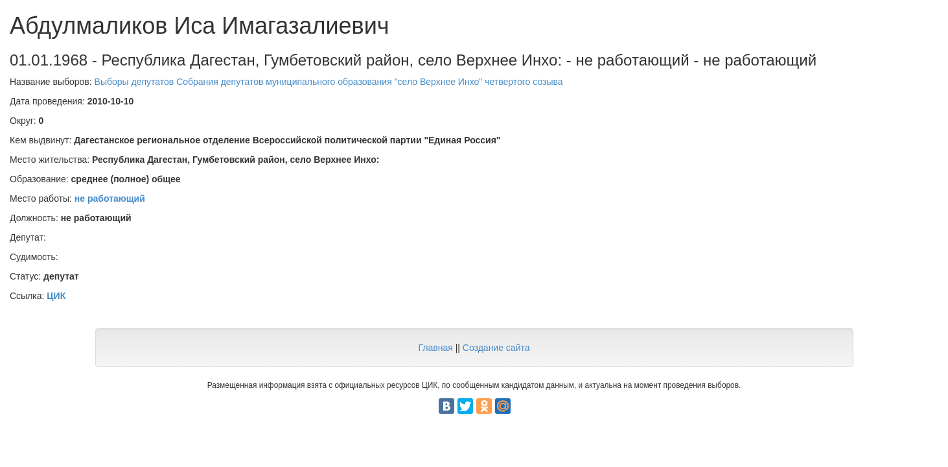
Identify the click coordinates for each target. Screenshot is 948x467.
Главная (435, 347)
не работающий (110, 198)
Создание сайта (496, 347)
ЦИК (56, 296)
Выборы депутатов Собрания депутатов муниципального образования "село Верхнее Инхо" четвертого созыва (329, 82)
